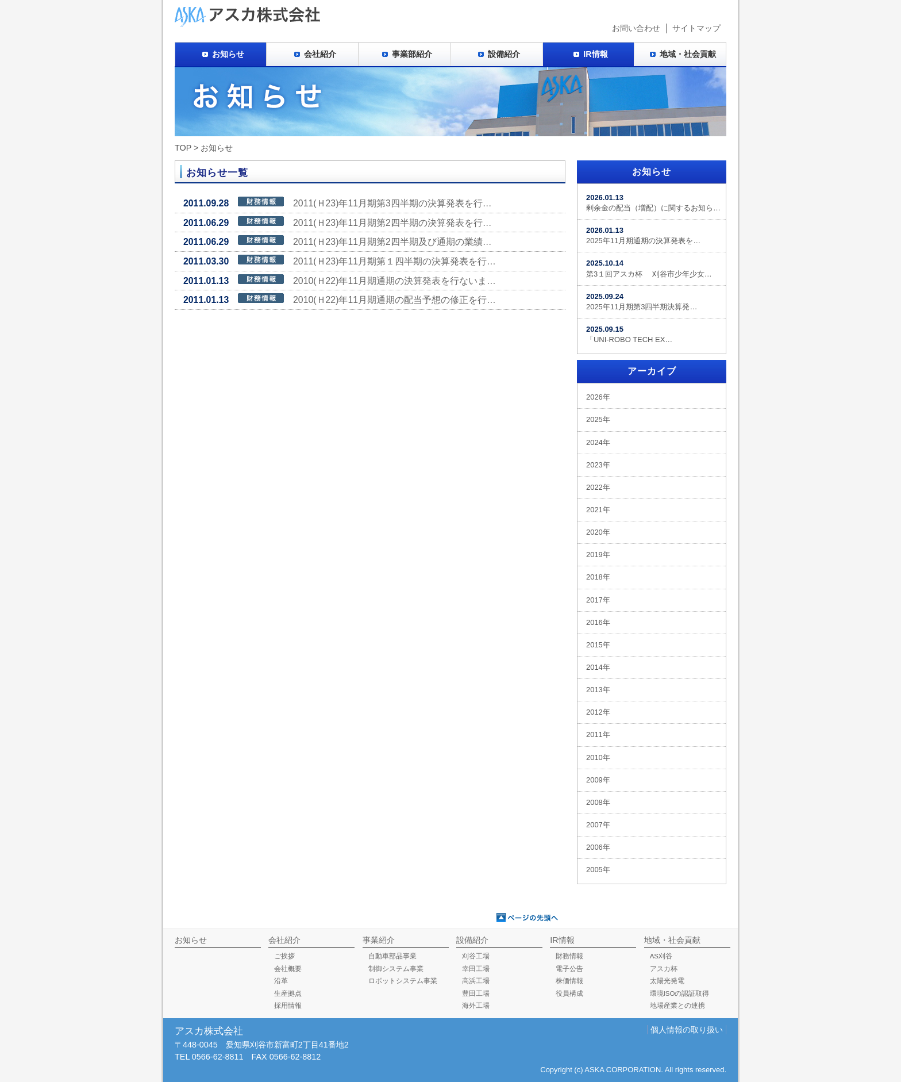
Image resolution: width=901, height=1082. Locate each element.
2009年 (598, 780)
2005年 (598, 869)
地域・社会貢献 (688, 54)
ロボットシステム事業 (402, 980)
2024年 (598, 442)
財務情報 (569, 956)
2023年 (598, 465)
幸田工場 (476, 968)
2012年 (598, 712)
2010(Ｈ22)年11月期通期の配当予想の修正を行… (339, 299)
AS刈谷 (661, 956)
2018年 (598, 577)
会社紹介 (320, 54)
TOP (183, 147)
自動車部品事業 (392, 956)
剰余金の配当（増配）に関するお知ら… (653, 202)
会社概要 (288, 968)
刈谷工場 (476, 956)
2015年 (598, 644)
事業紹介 (379, 940)
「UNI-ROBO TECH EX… (629, 334)
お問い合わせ (636, 28)
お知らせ (228, 54)
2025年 (598, 419)
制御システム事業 (395, 968)
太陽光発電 (667, 980)
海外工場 (476, 1005)
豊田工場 (476, 993)
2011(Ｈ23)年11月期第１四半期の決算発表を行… (339, 260)
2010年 (598, 757)
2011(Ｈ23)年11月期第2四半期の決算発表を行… (337, 222)
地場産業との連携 (677, 1005)
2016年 (598, 622)
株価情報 (569, 980)
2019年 (598, 554)
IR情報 (595, 54)
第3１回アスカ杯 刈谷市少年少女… (649, 268)
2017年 (598, 600)
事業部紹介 (412, 54)
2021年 (598, 509)
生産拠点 (288, 993)
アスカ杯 (663, 968)
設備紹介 (504, 54)
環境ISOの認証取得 (680, 993)
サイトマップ (696, 28)
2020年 (598, 532)
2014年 (598, 667)
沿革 (281, 980)
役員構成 (569, 993)
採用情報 (288, 1005)
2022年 (598, 487)
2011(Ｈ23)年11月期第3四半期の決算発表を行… (337, 202)
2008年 (598, 802)
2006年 (598, 847)
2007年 (598, 824)
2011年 (598, 734)
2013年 (598, 689)
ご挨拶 (284, 956)
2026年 (598, 397)
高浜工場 (476, 980)
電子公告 (569, 968)
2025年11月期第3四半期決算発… (641, 301)
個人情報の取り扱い (686, 1029)
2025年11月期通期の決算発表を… (643, 235)
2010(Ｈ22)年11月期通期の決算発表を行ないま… (339, 280)
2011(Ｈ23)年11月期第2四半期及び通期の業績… (337, 241)
